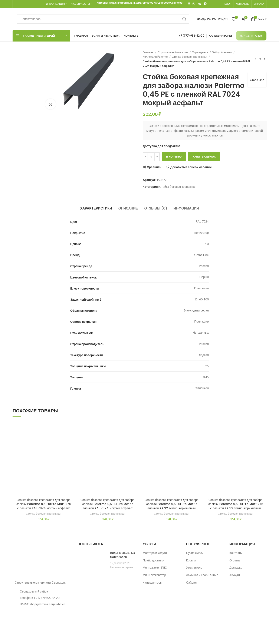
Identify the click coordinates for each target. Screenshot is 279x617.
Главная (148, 52)
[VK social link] (199, 4)
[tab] (96, 206)
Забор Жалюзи (222, 52)
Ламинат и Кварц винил (202, 575)
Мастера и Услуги (155, 553)
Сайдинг (192, 582)
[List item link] (42, 597)
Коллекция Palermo (155, 56)
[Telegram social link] (205, 4)
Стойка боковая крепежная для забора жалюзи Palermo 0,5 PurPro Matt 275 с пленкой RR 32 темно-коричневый (235, 504)
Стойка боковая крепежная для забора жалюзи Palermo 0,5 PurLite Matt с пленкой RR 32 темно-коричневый (171, 504)
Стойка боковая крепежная (190, 56)
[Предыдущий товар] (256, 59)
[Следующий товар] (264, 59)
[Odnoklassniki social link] (189, 4)
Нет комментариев (121, 567)
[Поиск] (103, 19)
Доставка (235, 567)
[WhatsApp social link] (193, 4)
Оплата (234, 560)
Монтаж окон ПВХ (155, 567)
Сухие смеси (195, 553)
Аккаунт (234, 575)
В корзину (174, 156)
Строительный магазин (173, 52)
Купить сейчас (204, 156)
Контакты (235, 553)
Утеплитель (194, 567)
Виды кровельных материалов (122, 555)
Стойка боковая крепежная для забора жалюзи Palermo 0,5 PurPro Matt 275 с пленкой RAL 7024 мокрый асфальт (43, 504)
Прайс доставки (153, 560)
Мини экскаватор (154, 575)
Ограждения (200, 52)
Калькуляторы (152, 582)
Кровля (191, 560)
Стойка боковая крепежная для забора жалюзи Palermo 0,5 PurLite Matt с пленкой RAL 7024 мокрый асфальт (108, 504)
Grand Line (257, 80)
